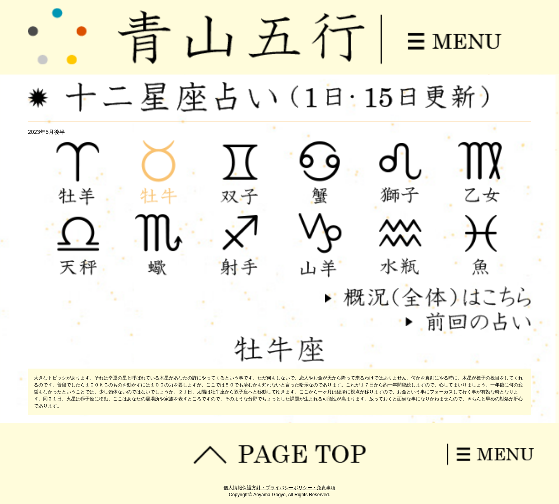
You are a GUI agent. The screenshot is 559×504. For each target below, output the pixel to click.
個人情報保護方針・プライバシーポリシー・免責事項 (279, 487)
